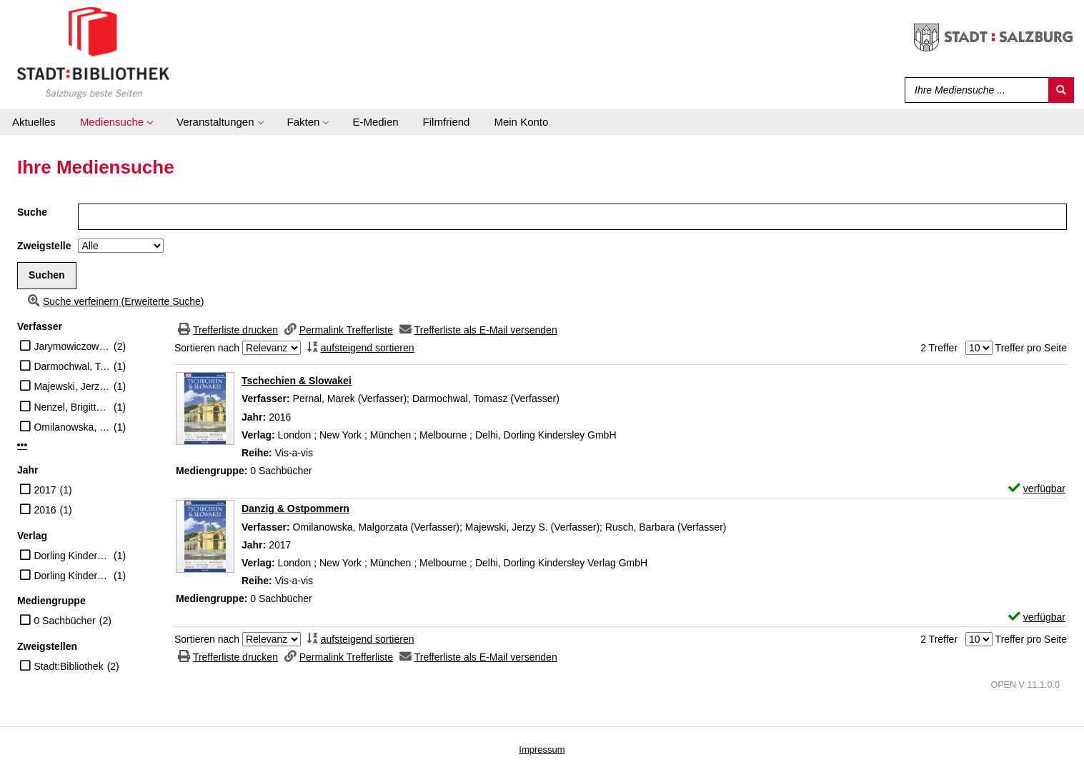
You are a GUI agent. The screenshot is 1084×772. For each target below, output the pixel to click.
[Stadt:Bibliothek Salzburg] (93, 52)
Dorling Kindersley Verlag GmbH (72, 575)
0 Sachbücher (64, 620)
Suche (32, 212)
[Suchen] (1061, 90)
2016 (45, 510)
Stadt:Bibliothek (68, 666)
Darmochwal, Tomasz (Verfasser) (72, 366)
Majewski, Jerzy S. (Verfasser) (72, 386)
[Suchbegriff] (974, 90)
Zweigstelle (44, 245)
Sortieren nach (206, 348)
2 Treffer (939, 348)
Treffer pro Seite (1031, 348)
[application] (116, 122)
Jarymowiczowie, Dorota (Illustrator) (72, 346)
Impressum (542, 749)
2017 (45, 490)
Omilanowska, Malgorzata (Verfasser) (72, 427)
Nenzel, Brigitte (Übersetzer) (72, 407)
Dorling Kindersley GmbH (72, 555)
